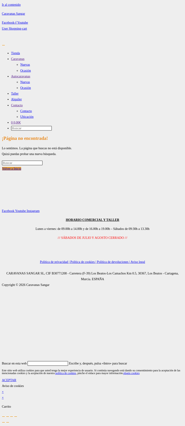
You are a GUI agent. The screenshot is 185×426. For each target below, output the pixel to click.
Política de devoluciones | (114, 262)
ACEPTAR (9, 380)
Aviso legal (138, 262)
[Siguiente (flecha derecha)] (7, 422)
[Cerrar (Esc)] (15, 416)
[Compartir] (11, 416)
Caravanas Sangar (13, 13)
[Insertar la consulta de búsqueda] (22, 163)
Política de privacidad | (55, 262)
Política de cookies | (83, 262)
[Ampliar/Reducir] (3, 416)
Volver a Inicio (11, 168)
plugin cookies (131, 373)
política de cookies (65, 373)
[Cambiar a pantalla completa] (7, 416)
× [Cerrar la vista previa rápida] (3, 392)
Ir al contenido (11, 4)
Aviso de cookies (13, 386)
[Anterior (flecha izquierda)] (3, 422)
